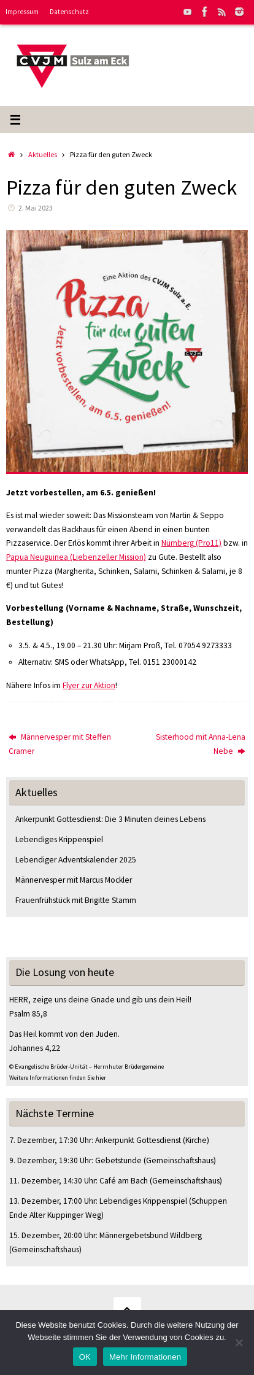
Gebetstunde (118, 1160)
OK (85, 1356)
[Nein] (239, 1342)
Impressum (22, 11)
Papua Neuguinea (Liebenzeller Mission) (76, 557)
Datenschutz (69, 11)
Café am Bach (123, 1181)
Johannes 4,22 (34, 1048)
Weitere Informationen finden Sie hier (57, 1078)
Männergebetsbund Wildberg (150, 1235)
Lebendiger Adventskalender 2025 (75, 859)
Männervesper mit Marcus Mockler (73, 880)
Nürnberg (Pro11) (191, 543)
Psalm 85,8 (28, 1014)
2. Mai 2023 (35, 207)
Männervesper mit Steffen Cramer (60, 744)
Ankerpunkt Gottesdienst (138, 1140)
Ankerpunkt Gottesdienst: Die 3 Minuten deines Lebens (110, 819)
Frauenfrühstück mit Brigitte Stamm (75, 900)
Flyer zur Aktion (89, 685)
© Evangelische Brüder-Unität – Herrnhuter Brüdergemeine (86, 1067)
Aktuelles (42, 154)
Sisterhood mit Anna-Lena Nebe (200, 744)
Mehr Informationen (145, 1356)
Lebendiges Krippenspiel (59, 839)
